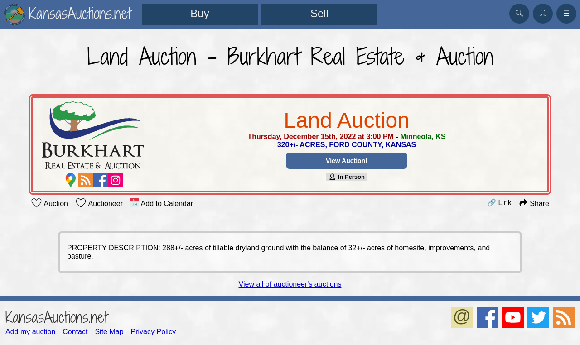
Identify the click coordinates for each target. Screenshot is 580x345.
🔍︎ (519, 13)
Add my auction (30, 331)
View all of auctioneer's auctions (290, 284)
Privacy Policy (153, 331)
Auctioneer (99, 202)
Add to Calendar (161, 202)
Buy (199, 13)
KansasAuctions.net (56, 317)
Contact (75, 331)
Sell (319, 13)
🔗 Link (499, 202)
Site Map (109, 331)
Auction (49, 202)
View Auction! (346, 160)
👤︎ (542, 13)
